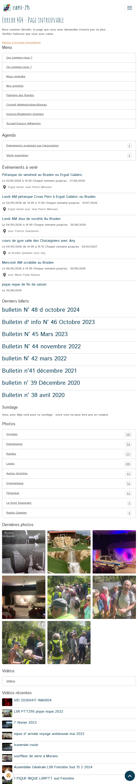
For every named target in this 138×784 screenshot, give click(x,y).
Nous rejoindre (15, 76)
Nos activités (15, 86)
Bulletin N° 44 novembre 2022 (41, 346)
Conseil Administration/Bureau (26, 105)
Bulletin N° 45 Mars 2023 (35, 334)
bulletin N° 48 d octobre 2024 (41, 310)
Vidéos (10, 681)
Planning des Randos (20, 95)
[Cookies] (8, 775)
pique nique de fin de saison (24, 284)
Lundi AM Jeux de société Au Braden (31, 219)
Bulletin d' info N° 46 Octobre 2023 (48, 322)
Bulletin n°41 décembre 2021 (39, 371)
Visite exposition (69, 155)
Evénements (69, 444)
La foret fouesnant (69, 503)
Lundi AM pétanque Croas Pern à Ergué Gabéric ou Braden (48, 196)
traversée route (26, 745)
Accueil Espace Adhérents (23, 123)
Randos (69, 454)
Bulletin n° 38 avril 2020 (33, 395)
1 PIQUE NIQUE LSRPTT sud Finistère (44, 778)
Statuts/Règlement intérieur (25, 114)
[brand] (16, 7)
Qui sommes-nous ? (19, 58)
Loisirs (69, 463)
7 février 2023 (25, 722)
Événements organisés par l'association (69, 145)
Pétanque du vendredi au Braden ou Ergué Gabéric (42, 175)
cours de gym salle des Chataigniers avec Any (38, 240)
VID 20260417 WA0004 (33, 700)
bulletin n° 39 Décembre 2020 (41, 383)
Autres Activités (69, 473)
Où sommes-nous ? (19, 67)
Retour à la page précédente (21, 42)
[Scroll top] (130, 776)
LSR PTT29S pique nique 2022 (38, 711)
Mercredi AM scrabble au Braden (28, 262)
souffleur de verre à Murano (36, 756)
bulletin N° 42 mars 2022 (34, 358)
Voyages (69, 434)
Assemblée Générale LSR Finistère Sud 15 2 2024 (53, 767)
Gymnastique (69, 483)
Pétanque (69, 493)
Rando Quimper (69, 513)
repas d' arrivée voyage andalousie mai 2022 (49, 734)
